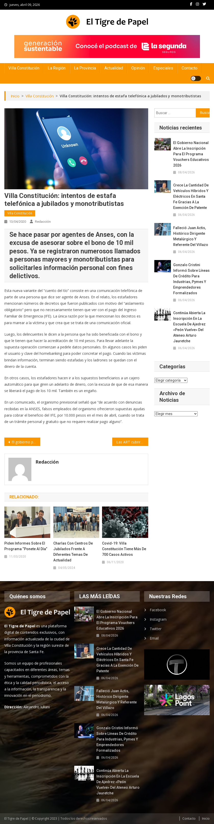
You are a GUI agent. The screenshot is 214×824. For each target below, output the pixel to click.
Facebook (158, 609)
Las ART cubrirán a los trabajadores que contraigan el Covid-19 (132, 442)
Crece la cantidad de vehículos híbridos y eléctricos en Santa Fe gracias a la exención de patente (191, 196)
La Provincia (85, 68)
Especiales (163, 68)
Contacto (189, 68)
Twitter (155, 628)
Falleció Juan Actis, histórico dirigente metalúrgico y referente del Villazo (190, 236)
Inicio (206, 818)
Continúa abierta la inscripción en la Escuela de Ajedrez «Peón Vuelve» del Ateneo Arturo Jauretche (189, 327)
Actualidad (113, 68)
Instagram (158, 619)
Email (154, 638)
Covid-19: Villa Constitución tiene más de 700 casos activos (124, 549)
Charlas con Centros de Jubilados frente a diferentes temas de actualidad (73, 551)
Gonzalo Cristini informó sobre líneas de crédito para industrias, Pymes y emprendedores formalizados (191, 279)
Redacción (43, 221)
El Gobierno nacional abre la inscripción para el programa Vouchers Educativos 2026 (191, 154)
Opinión (138, 68)
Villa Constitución (23, 68)
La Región (57, 68)
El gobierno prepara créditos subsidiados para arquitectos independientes (25, 442)
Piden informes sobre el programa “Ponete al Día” (25, 546)
